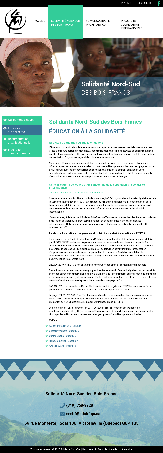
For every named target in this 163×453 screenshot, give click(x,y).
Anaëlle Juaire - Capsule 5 (62, 346)
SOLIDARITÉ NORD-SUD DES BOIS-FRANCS (65, 22)
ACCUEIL (40, 20)
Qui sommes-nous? (18, 119)
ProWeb (99, 449)
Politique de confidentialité (119, 449)
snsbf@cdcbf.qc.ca (83, 414)
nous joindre (145, 3)
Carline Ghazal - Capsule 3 (62, 336)
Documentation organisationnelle (16, 140)
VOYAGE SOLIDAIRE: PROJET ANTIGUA (98, 22)
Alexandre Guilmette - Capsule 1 (66, 326)
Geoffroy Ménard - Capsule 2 (64, 331)
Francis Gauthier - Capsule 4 (63, 341)
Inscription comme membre (16, 151)
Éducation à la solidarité (14, 129)
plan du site (127, 3)
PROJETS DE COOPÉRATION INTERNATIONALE (131, 24)
